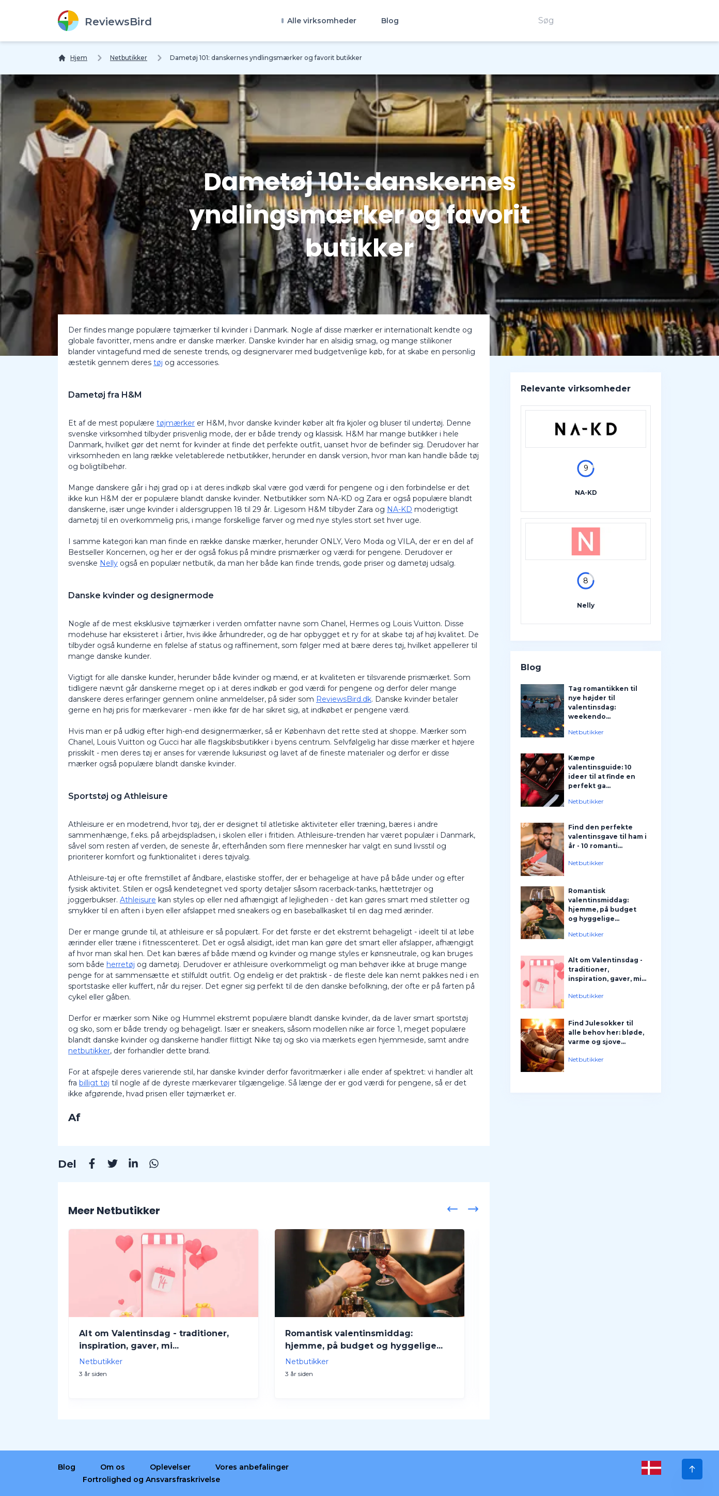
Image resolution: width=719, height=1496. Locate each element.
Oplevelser (170, 1467)
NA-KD (399, 509)
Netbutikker (128, 58)
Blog (390, 20)
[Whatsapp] (148, 1165)
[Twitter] (107, 1165)
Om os (112, 1467)
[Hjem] (72, 58)
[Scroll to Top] (692, 1469)
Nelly (109, 563)
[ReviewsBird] (105, 20)
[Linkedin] (128, 1165)
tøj (158, 362)
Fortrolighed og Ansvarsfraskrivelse (151, 1479)
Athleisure (138, 899)
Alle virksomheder (320, 20)
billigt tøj (94, 1082)
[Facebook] (86, 1165)
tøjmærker (176, 423)
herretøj (120, 964)
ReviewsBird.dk (343, 699)
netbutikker (89, 1050)
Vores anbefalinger (252, 1467)
